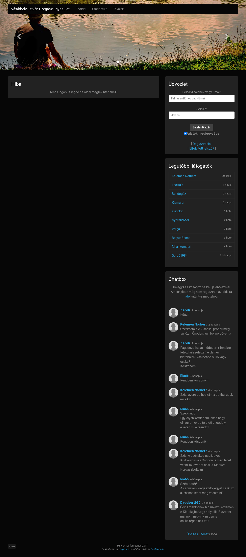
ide (187, 296)
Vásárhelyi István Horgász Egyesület (40, 9)
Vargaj (176, 229)
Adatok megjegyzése (201, 133)
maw (12, 546)
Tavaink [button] (118, 9)
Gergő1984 (180, 255)
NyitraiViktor (180, 220)
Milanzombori (181, 247)
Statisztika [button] (99, 9)
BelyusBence (181, 238)
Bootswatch (157, 549)
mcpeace (124, 549)
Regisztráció (202, 144)
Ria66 (184, 376)
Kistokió (177, 211)
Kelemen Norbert (184, 176)
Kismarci (178, 203)
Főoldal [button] (81, 9)
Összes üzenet (197, 534)
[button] (18, 35)
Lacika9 (177, 185)
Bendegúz (179, 194)
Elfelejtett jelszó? (201, 148)
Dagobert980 (190, 502)
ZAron (185, 310)
